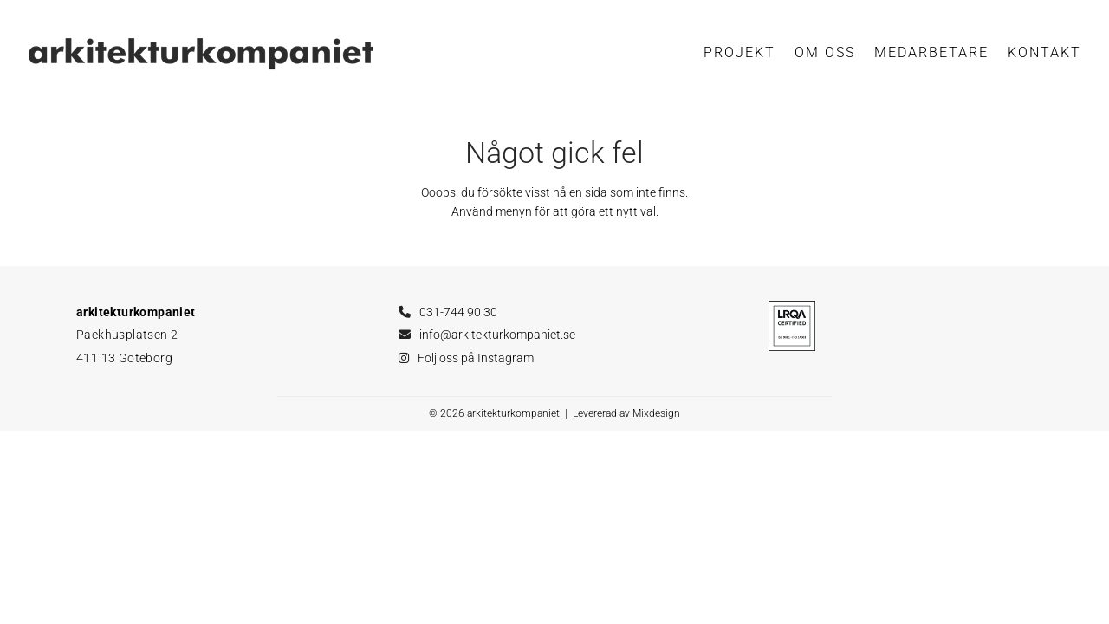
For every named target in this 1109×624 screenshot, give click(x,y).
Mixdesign (656, 413)
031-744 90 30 (458, 312)
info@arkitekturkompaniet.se (497, 334)
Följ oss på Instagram (476, 358)
